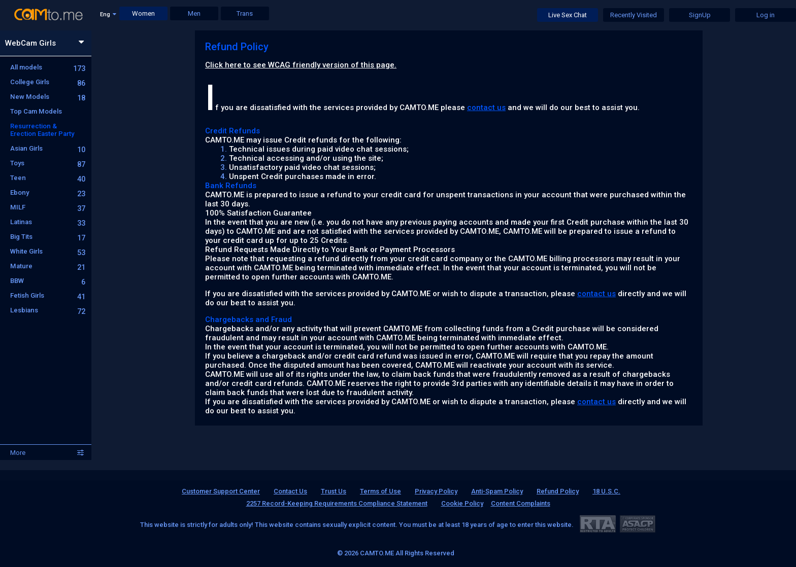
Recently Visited (633, 15)
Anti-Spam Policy (497, 491)
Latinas (47, 222)
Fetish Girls (47, 295)
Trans (245, 13)
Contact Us (290, 491)
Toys (47, 163)
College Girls (47, 82)
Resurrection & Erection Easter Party (42, 129)
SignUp (700, 15)
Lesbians (47, 310)
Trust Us (333, 491)
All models (47, 67)
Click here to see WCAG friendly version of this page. (300, 64)
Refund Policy (558, 491)
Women (143, 13)
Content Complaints (520, 503)
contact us (486, 107)
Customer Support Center (221, 491)
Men (194, 13)
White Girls (47, 251)
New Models (47, 96)
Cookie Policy (462, 503)
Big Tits (47, 236)
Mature (47, 266)
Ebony (47, 192)
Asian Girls (47, 148)
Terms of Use (380, 491)
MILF (47, 207)
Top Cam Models (36, 111)
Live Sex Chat (567, 15)
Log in (765, 15)
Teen (47, 178)
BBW (47, 281)
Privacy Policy (436, 491)
